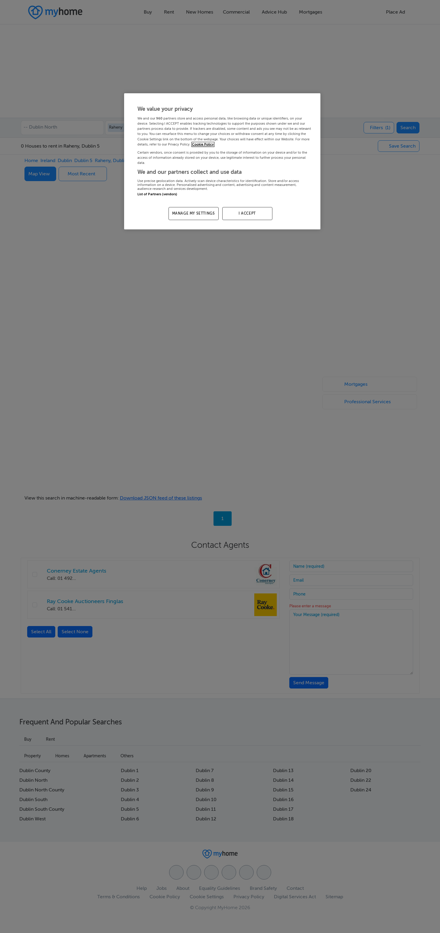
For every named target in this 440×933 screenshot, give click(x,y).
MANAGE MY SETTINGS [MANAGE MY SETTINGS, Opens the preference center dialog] (193, 213)
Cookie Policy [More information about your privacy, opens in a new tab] (203, 144)
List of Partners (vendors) (157, 194)
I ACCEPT (247, 213)
